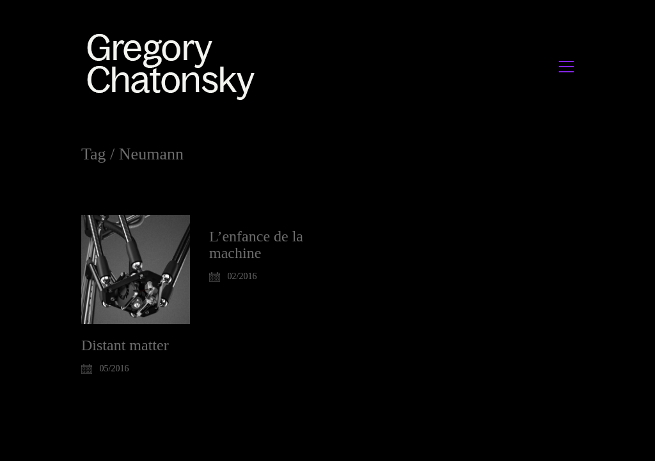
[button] (566, 67)
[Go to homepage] (174, 66)
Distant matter (125, 345)
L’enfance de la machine (256, 244)
